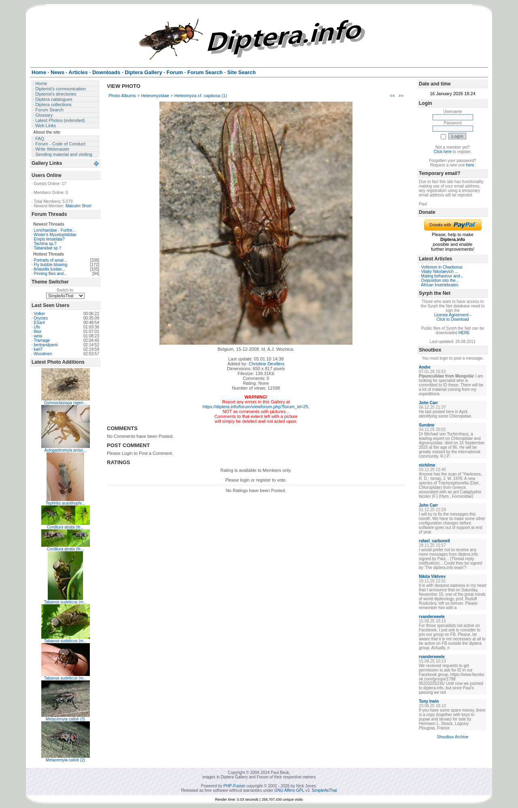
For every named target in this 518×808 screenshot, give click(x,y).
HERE (464, 332)
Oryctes (41, 318)
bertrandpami (46, 345)
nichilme (427, 465)
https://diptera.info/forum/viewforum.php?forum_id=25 (255, 406)
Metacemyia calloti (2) (65, 760)
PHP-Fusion (234, 786)
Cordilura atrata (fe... (65, 527)
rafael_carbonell (434, 541)
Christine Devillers (266, 363)
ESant (39, 322)
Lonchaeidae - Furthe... (55, 230)
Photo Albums (122, 95)
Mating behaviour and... (442, 276)
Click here (443, 151)
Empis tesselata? (49, 239)
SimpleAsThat (324, 790)
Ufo (37, 327)
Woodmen (43, 354)
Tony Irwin (429, 701)
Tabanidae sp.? (47, 248)
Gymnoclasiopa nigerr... (65, 403)
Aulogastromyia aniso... (66, 450)
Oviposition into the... (440, 280)
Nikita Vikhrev (432, 576)
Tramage (42, 340)
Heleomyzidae (155, 95)
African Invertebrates (439, 285)
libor (38, 331)
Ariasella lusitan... (49, 269)
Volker (39, 313)
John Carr (428, 403)
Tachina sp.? (45, 243)
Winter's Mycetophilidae (55, 234)
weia (38, 336)
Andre (425, 367)
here (470, 165)
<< (392, 95)
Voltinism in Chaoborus (442, 267)
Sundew (426, 425)
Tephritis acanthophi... (65, 503)
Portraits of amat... (50, 260)
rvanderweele (432, 616)
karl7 (38, 349)
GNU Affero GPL (289, 790)
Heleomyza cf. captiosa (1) (200, 95)
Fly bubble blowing (51, 264)
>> (400, 95)
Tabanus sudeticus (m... (65, 602)
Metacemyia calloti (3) (65, 719)
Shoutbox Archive (453, 737)
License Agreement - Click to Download (452, 317)
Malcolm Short (78, 206)
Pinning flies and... (50, 273)
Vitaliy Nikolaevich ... (440, 271)
